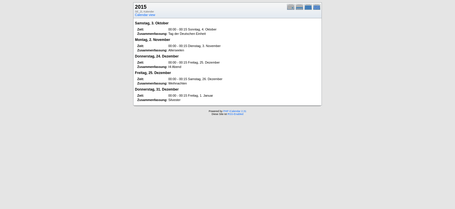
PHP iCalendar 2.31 (234, 111)
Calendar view (145, 15)
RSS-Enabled (235, 114)
